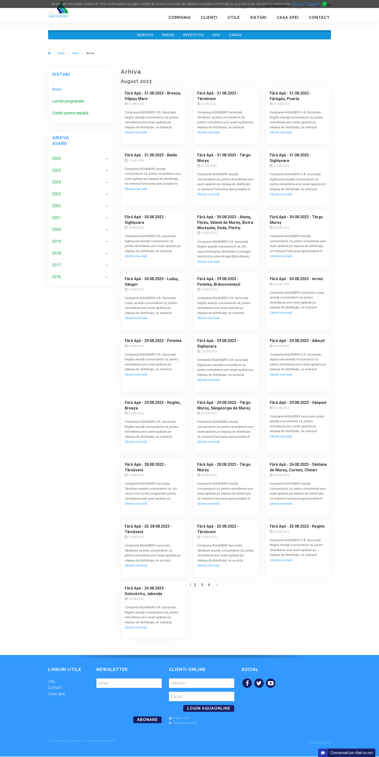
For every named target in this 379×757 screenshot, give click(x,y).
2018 (56, 255)
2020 (56, 232)
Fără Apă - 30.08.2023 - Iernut (296, 281)
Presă (167, 36)
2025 (56, 172)
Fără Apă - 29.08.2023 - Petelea (153, 343)
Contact (319, 17)
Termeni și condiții (319, 743)
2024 (56, 184)
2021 (56, 220)
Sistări (258, 17)
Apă (217, 36)
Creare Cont (179, 720)
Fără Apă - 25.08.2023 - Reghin (297, 528)
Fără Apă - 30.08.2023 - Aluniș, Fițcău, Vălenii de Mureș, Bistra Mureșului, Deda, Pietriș (225, 225)
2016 (56, 279)
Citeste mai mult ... (137, 135)
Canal (238, 36)
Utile (233, 17)
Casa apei (288, 17)
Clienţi (209, 17)
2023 (56, 196)
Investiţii (194, 36)
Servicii (143, 36)
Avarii (75, 55)
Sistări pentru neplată (70, 115)
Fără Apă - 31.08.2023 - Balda (151, 157)
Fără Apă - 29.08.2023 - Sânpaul (298, 405)
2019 (56, 243)
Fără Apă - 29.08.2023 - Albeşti (297, 343)
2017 (56, 267)
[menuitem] (80, 92)
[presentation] (129, 702)
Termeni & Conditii (306, 4)
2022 (56, 208)
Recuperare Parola (183, 725)
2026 (56, 161)
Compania (179, 17)
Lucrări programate (68, 103)
